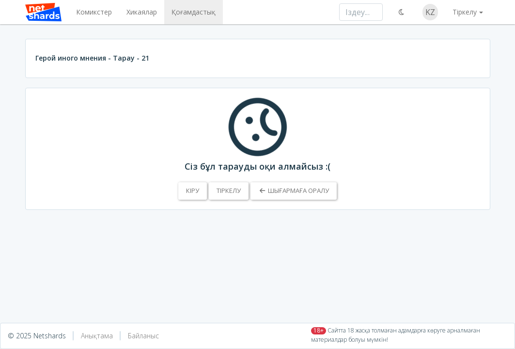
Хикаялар (141, 11)
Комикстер (94, 11)
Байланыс (143, 335)
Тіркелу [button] (465, 11)
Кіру (192, 190)
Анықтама (97, 335)
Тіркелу (229, 190)
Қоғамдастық (194, 11)
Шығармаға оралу (293, 190)
